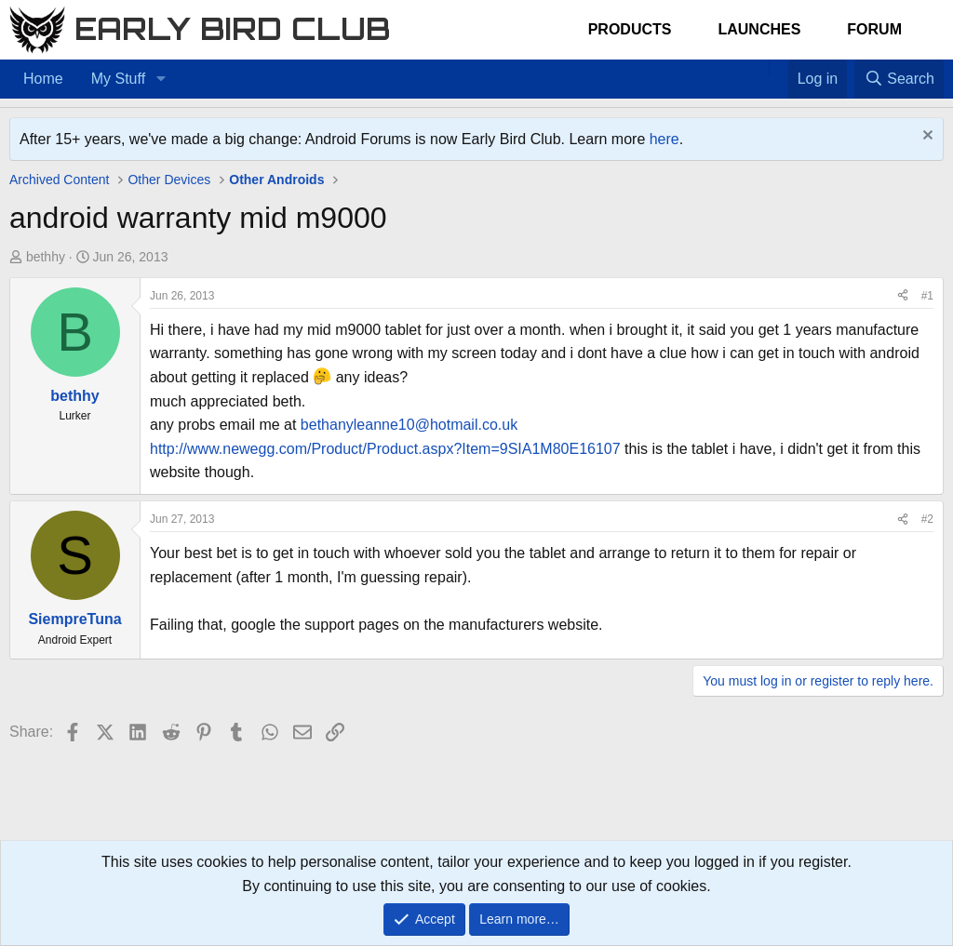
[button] (160, 79)
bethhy (45, 256)
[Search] (899, 79)
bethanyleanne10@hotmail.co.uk (409, 425)
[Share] (903, 296)
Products (630, 29)
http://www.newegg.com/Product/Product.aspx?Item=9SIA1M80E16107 (385, 449)
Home (43, 79)
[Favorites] (778, 67)
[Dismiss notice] (925, 137)
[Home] (759, 67)
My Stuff (118, 79)
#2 (927, 519)
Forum (874, 29)
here (664, 139)
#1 (927, 295)
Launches (759, 29)
